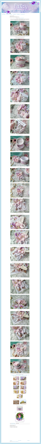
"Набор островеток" (19, 375)
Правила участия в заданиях (9, 14)
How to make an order (23, 14)
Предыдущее (28, 440)
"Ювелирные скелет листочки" (24, 375)
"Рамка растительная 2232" (19, 399)
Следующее (11, 440)
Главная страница (3, 14)
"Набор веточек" (15, 375)
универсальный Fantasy (21, 405)
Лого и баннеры (14, 14)
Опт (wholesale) (18, 14)
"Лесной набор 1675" (24, 399)
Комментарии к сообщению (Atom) (15, 441)
